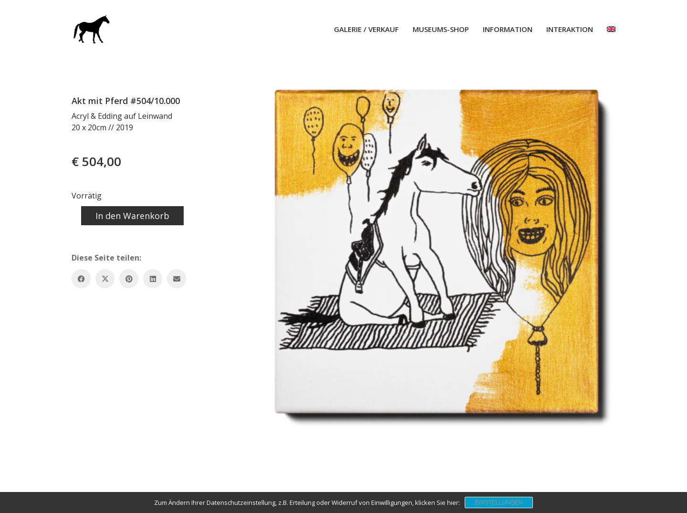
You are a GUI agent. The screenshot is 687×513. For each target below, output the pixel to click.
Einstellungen (498, 502)
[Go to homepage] (91, 29)
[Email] (176, 278)
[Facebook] (81, 278)
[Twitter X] (104, 278)
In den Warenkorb (132, 215)
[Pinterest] (128, 278)
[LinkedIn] (152, 278)
